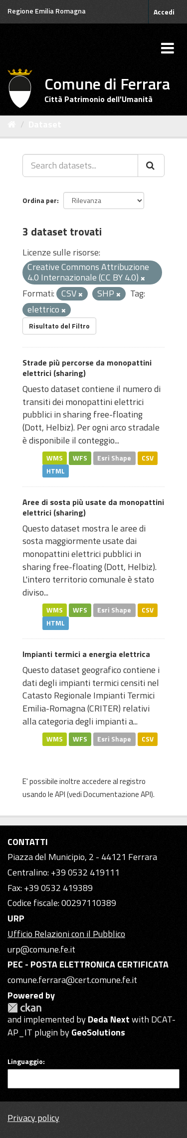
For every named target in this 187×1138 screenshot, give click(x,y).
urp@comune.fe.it (41, 949)
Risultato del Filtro (59, 325)
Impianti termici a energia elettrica (86, 654)
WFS (80, 458)
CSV (148, 458)
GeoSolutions (98, 1032)
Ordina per (39, 200)
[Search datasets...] (80, 165)
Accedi (164, 11)
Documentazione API (117, 794)
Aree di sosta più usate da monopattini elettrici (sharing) (93, 507)
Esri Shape (114, 458)
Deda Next (109, 1019)
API (60, 794)
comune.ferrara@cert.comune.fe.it (72, 979)
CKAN (24, 1007)
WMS (54, 458)
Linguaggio (25, 1061)
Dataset (44, 124)
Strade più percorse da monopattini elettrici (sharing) (87, 367)
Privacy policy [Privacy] (33, 1117)
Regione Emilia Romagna (46, 11)
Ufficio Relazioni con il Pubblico (66, 933)
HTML (55, 471)
